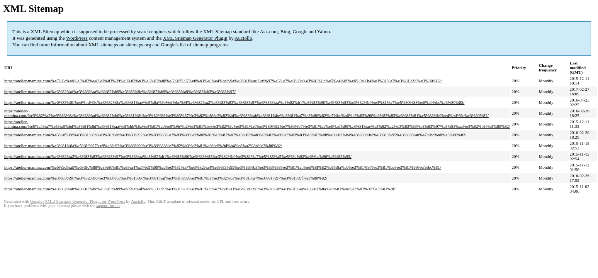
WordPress (77, 38)
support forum (108, 205)
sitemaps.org (138, 44)
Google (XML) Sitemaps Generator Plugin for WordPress (77, 201)
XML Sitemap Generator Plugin (195, 38)
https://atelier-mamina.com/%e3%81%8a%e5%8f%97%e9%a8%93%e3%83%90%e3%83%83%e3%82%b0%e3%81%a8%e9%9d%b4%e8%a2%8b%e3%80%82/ (143, 145)
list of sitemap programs (204, 44)
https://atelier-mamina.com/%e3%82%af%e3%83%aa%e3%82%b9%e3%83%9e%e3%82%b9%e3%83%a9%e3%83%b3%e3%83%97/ (120, 91)
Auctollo (243, 38)
